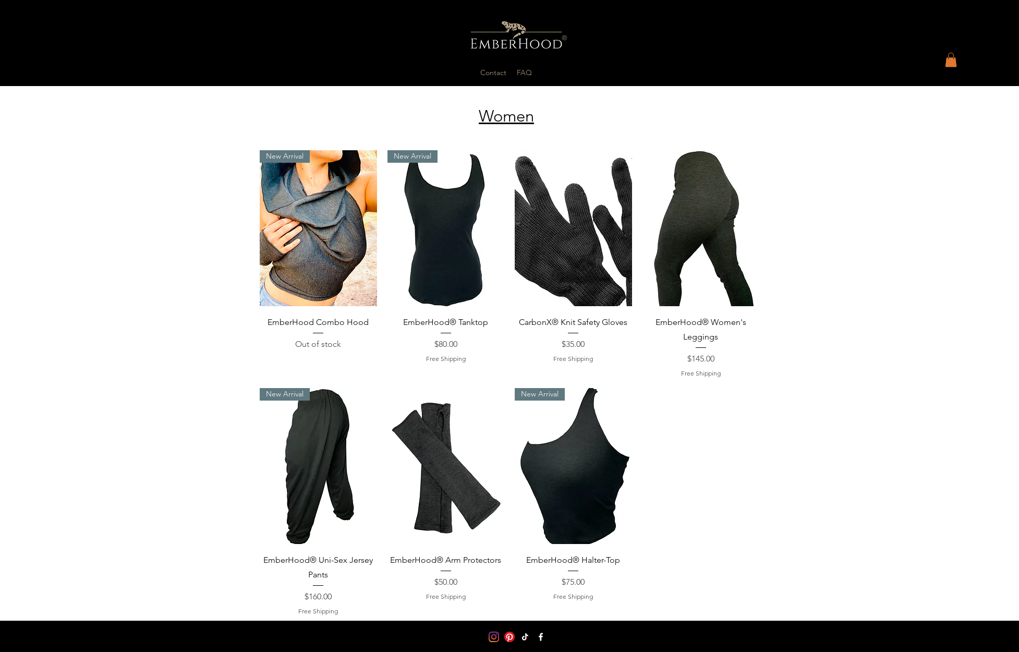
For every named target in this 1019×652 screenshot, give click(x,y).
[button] (951, 60)
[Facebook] (541, 637)
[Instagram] (494, 637)
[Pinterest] (509, 637)
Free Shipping (446, 359)
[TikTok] (525, 637)
